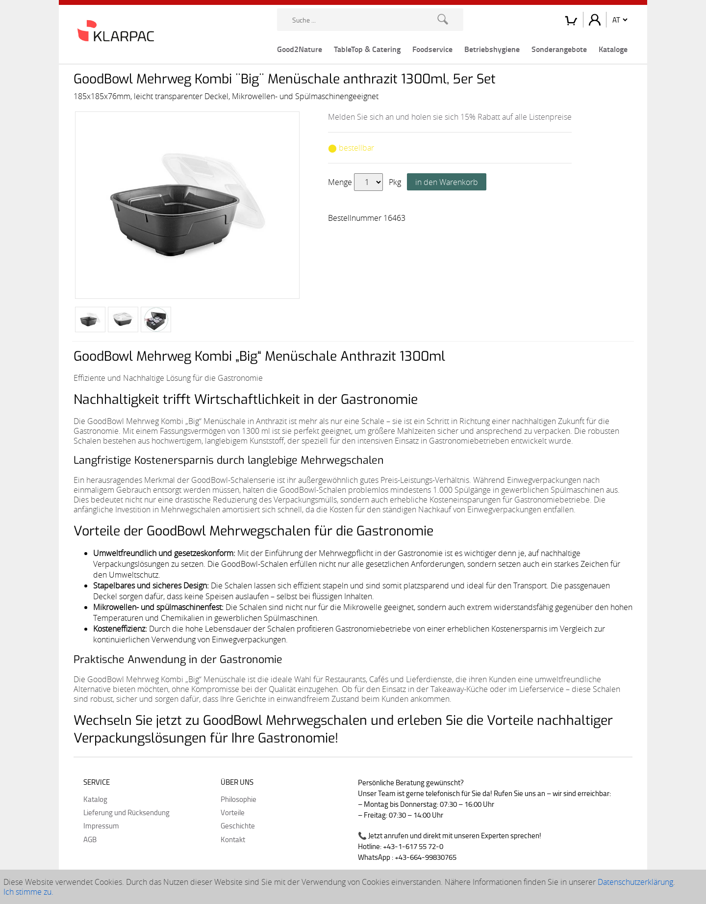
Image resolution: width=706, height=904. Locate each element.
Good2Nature (299, 48)
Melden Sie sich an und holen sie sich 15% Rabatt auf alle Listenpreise (450, 116)
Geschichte (238, 825)
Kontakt (233, 839)
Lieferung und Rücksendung (126, 812)
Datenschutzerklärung (635, 882)
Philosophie (238, 799)
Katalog (95, 799)
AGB (90, 839)
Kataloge (613, 48)
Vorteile (233, 812)
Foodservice (432, 48)
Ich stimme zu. (28, 891)
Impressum (101, 825)
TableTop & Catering (367, 48)
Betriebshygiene (492, 48)
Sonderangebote (559, 48)
